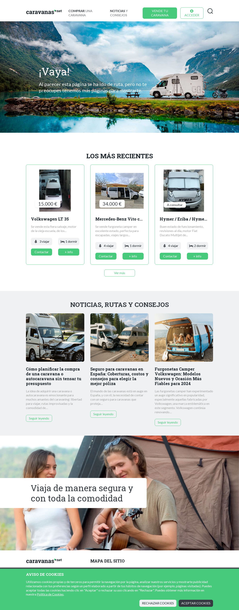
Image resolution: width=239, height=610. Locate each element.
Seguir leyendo (39, 418)
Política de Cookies (50, 594)
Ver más (119, 273)
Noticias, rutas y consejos (119, 304)
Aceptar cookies (195, 603)
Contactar (42, 252)
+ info (69, 252)
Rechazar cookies (158, 603)
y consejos (119, 13)
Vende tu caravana (160, 13)
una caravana (80, 13)
